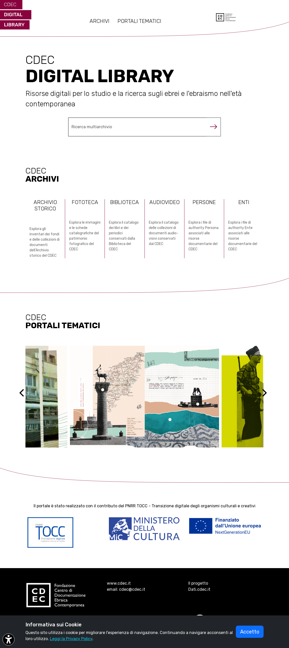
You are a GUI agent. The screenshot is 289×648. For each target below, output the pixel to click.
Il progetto (198, 583)
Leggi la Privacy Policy (71, 638)
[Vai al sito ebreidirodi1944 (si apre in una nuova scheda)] (144, 397)
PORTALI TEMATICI (139, 21)
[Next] (267, 396)
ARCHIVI (99, 21)
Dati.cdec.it (199, 589)
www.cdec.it (119, 583)
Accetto (249, 632)
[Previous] (26, 396)
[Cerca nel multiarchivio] (137, 127)
